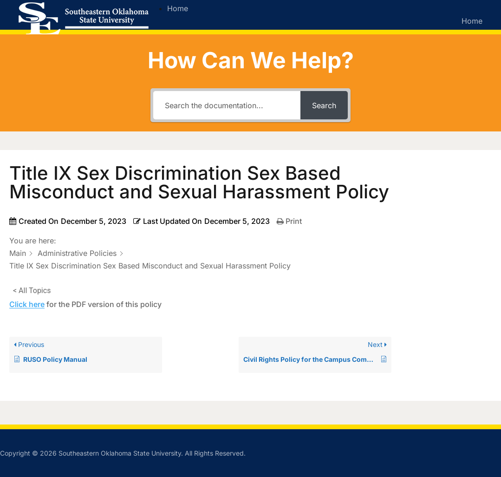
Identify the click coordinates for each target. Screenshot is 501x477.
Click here (27, 304)
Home (177, 8)
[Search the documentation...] (227, 105)
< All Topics (32, 290)
